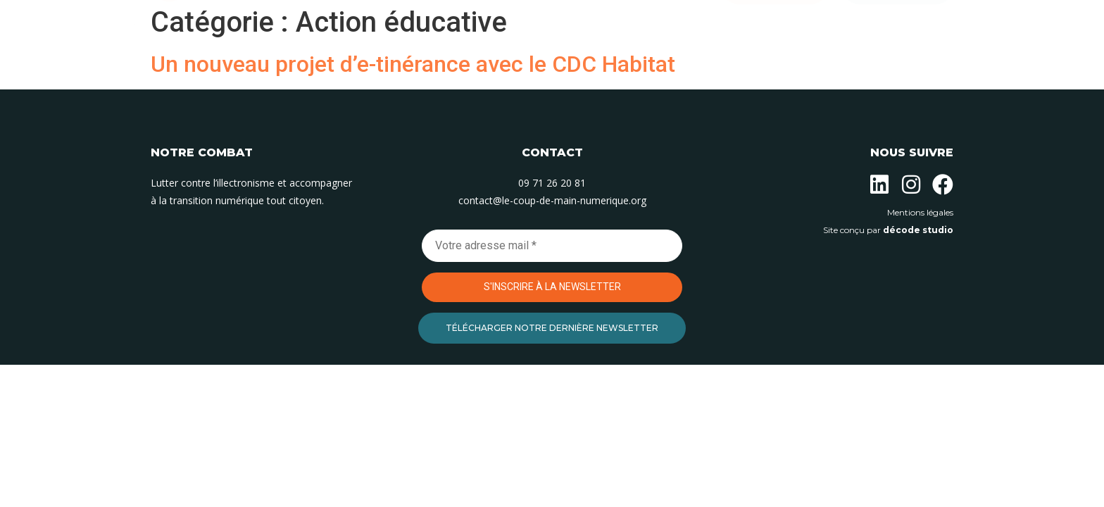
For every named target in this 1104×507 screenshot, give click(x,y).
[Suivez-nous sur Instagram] (911, 184)
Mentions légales (920, 212)
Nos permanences (573, 61)
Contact (670, 61)
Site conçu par (888, 230)
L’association (370, 61)
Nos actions (466, 61)
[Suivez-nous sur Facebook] (942, 184)
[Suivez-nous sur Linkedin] (879, 184)
